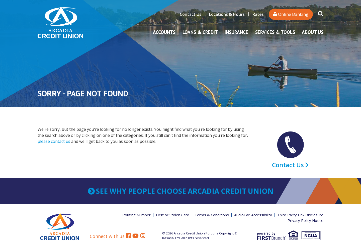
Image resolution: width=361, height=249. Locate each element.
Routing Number (136, 214)
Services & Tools (275, 32)
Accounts (164, 32)
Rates (258, 14)
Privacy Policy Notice (305, 220)
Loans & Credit (200, 32)
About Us (312, 32)
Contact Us (190, 14)
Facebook (128, 236)
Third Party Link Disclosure (300, 214)
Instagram (142, 236)
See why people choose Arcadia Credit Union (185, 191)
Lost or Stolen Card (172, 214)
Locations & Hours (227, 14)
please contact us (54, 141)
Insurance (236, 32)
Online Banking (290, 14)
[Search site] (320, 14)
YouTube (135, 236)
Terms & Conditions (212, 214)
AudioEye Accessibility (253, 214)
